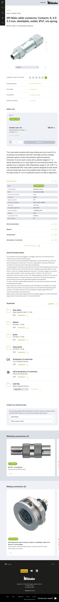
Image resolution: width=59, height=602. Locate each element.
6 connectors (33, 100)
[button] (2, 2)
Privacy (27, 596)
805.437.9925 (30, 585)
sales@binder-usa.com (30, 590)
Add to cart (39, 142)
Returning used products (29, 599)
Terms (13, 596)
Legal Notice (20, 596)
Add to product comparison (35, 83)
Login (7, 596)
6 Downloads (34, 89)
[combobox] (32, 417)
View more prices (14, 135)
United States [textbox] (15, 417)
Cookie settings (36, 596)
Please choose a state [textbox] (17, 421)
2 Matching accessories (35, 95)
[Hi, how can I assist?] (47, 598)
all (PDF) (51, 304)
